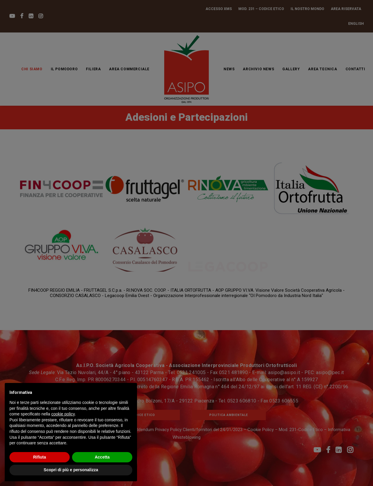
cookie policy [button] (63, 414)
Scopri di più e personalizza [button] (71, 469)
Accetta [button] (102, 457)
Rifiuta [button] (39, 457)
